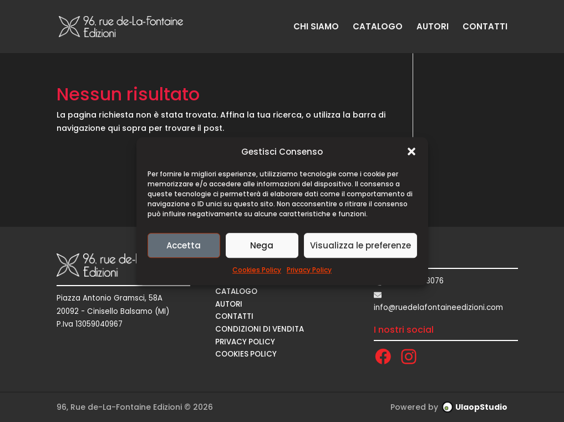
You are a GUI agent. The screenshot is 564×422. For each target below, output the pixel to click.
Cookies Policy (256, 270)
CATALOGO (378, 27)
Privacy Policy (309, 270)
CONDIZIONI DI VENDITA (259, 329)
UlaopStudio (481, 407)
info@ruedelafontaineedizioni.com (438, 307)
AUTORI (432, 27)
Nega (261, 245)
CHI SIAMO (316, 27)
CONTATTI (485, 27)
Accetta (183, 245)
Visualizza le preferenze (360, 245)
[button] (411, 151)
